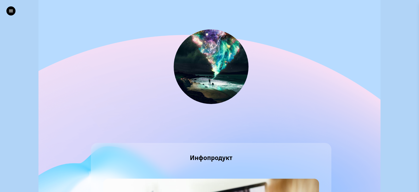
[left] (10, 10)
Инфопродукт (211, 158)
